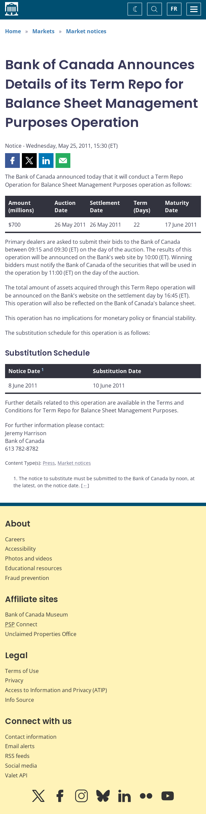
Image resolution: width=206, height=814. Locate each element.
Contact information (31, 736)
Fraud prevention (27, 578)
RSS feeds (17, 756)
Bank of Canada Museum (36, 614)
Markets (43, 31)
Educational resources (33, 568)
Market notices (86, 31)
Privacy (14, 680)
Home (13, 31)
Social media (21, 765)
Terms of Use (22, 671)
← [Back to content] (85, 485)
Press (49, 463)
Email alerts (20, 746)
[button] (12, 160)
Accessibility (20, 548)
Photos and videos (28, 558)
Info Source (19, 700)
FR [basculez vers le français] (174, 8)
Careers (15, 539)
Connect (21, 624)
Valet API (16, 775)
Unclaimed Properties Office (40, 634)
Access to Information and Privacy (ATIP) (56, 690)
